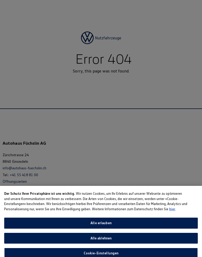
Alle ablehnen (101, 240)
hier (172, 211)
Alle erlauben (101, 225)
